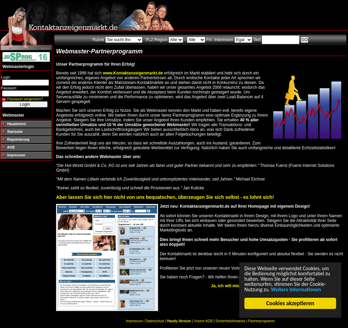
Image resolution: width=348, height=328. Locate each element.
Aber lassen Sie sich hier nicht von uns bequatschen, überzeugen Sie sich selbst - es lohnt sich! (165, 197)
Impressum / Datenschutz (145, 321)
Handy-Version (179, 321)
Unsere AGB (203, 321)
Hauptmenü (16, 124)
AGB (11, 147)
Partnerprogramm (261, 321)
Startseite (15, 132)
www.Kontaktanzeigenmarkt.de (133, 73)
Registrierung (18, 139)
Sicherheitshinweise (230, 321)
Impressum (16, 155)
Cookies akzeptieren (291, 303)
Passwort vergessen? (25, 99)
